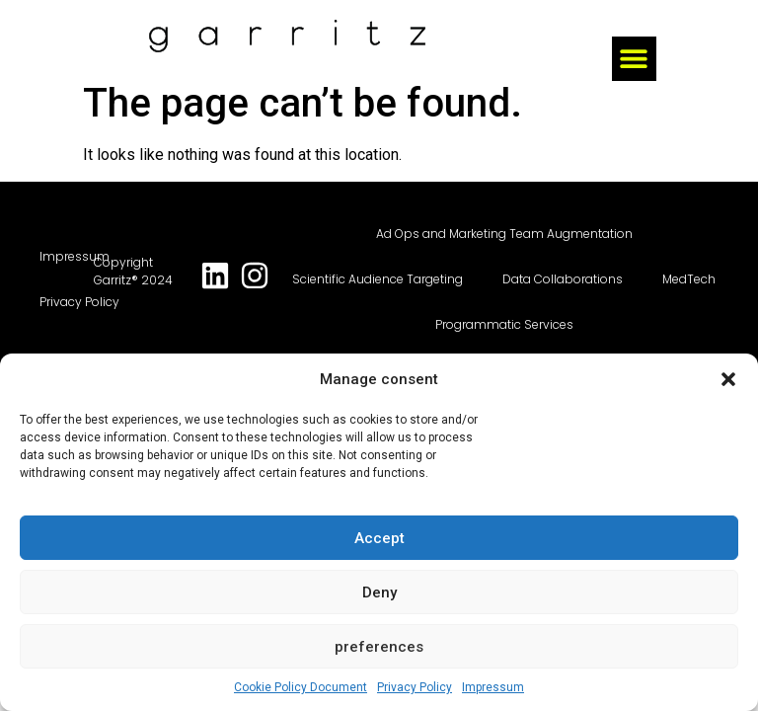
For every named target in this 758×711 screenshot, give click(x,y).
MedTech (689, 279)
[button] (728, 379)
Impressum (493, 687)
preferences (379, 647)
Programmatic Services (504, 324)
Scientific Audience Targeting (377, 279)
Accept (379, 538)
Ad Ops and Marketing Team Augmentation (504, 233)
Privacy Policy (414, 687)
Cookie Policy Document (300, 687)
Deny (379, 592)
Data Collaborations (562, 279)
